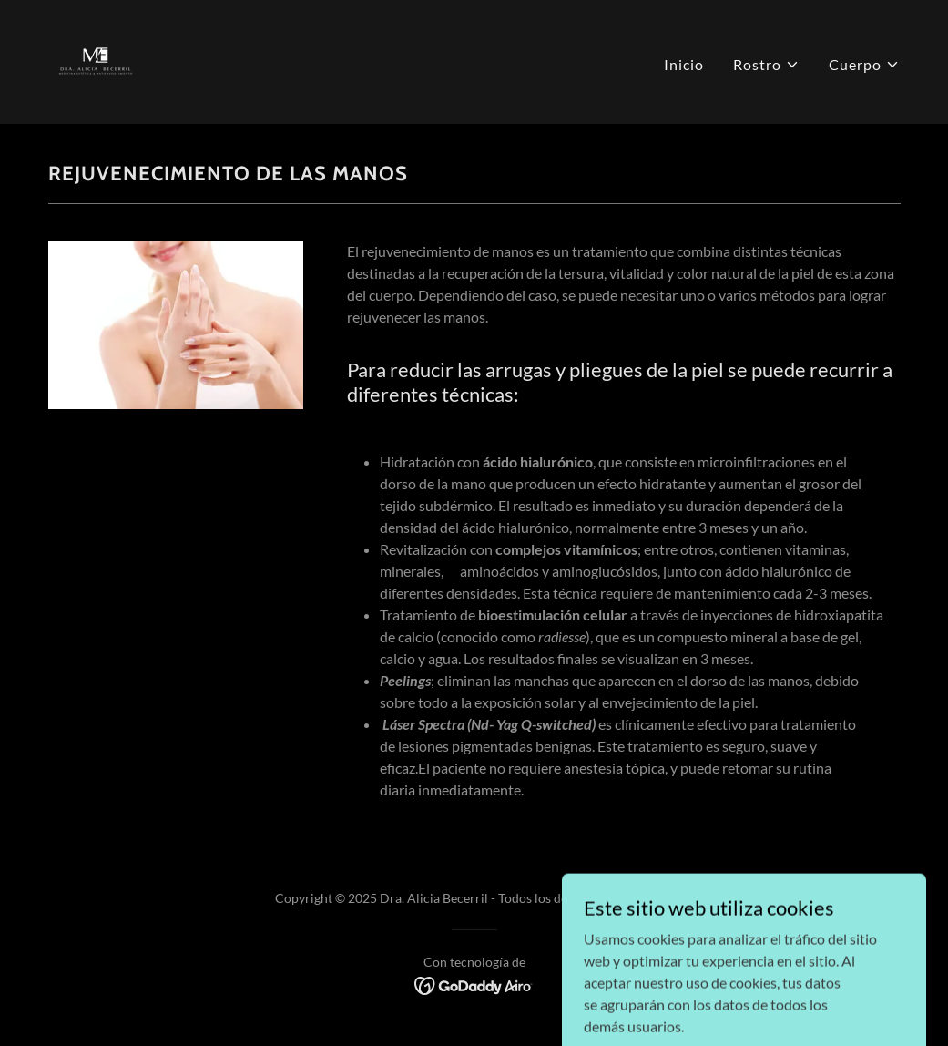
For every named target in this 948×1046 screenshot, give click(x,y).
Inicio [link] (684, 64)
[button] (766, 65)
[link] (95, 59)
